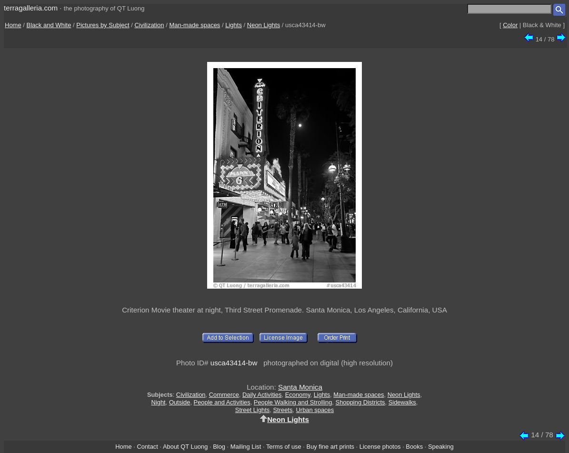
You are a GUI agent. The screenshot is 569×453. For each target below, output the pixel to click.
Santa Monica (300, 387)
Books (414, 446)
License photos (380, 446)
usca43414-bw (234, 363)
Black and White (49, 25)
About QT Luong (185, 446)
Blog (219, 446)
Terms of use (283, 446)
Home (13, 25)
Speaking (441, 446)
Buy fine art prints (330, 446)
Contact (147, 446)
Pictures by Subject (102, 25)
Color (510, 25)
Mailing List (245, 446)
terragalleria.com (31, 8)
